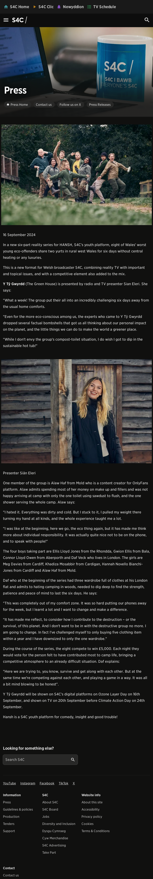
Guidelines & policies (18, 809)
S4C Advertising (54, 845)
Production (11, 817)
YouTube (9, 783)
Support (9, 831)
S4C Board (50, 809)
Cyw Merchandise (55, 838)
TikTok (63, 783)
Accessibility (90, 809)
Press (7, 802)
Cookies (87, 824)
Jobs (45, 817)
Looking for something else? (28, 748)
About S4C (50, 802)
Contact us (11, 875)
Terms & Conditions (95, 831)
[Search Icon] (147, 20)
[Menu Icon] (6, 20)
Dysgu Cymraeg (54, 831)
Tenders (8, 824)
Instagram (27, 783)
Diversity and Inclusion (58, 824)
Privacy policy (91, 817)
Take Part (49, 852)
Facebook (47, 783)
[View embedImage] (76, 174)
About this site (92, 802)
